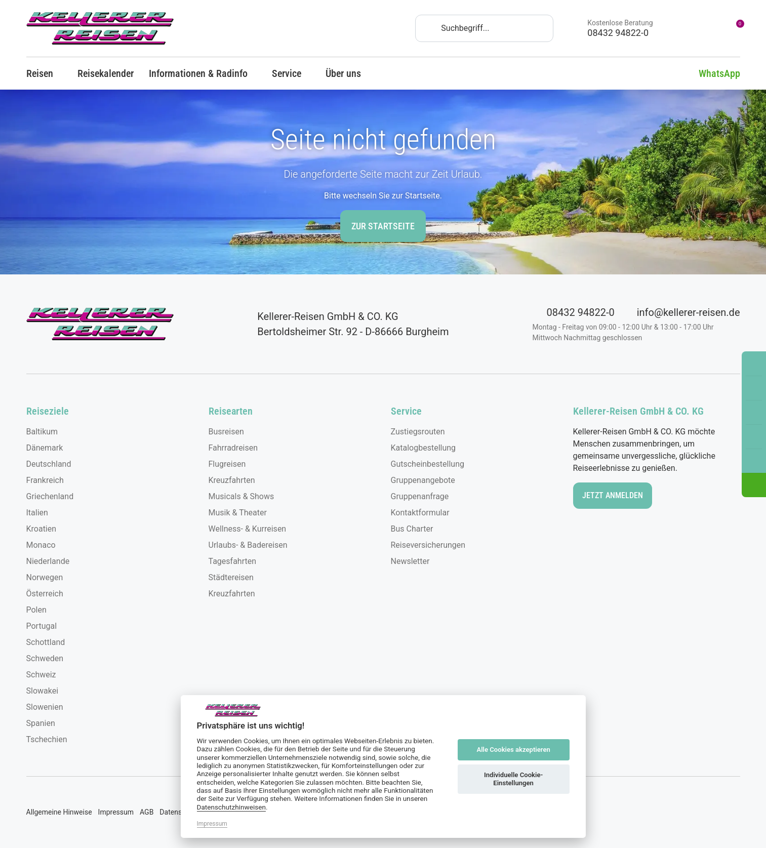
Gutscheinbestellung (427, 464)
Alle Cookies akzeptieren (513, 749)
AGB (146, 812)
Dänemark (44, 448)
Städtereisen (231, 577)
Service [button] (291, 73)
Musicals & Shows (241, 496)
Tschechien (46, 739)
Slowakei (42, 691)
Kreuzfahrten (232, 480)
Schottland (45, 642)
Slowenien (44, 707)
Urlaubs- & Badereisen (248, 545)
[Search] (484, 28)
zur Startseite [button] (383, 226)
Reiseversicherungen (428, 545)
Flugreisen (227, 464)
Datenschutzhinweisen (231, 807)
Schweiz (41, 674)
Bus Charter (412, 529)
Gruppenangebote (423, 480)
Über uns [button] (348, 73)
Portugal (41, 626)
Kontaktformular (420, 512)
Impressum (116, 812)
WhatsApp (711, 73)
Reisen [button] (44, 73)
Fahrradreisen (233, 448)
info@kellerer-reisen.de (681, 312)
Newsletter (410, 561)
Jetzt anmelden (612, 495)
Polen (36, 610)
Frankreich (45, 480)
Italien (37, 512)
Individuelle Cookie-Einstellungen (513, 779)
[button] (754, 485)
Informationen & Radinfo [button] (203, 73)
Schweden (45, 658)
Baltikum (42, 431)
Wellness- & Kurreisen (248, 529)
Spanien (40, 723)
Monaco (41, 545)
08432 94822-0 (574, 312)
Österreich (44, 593)
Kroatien (41, 529)
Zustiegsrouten (418, 431)
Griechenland (50, 496)
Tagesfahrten (233, 561)
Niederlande (48, 561)
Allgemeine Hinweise (59, 812)
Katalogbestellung (423, 448)
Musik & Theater (238, 512)
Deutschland (48, 464)
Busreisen (226, 431)
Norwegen (44, 577)
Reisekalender (105, 73)
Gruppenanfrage (420, 496)
